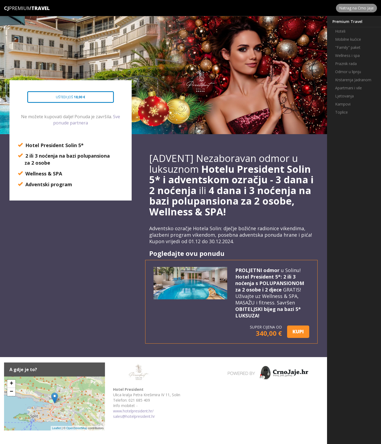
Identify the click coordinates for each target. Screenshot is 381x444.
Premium (17, 8)
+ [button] (11, 384)
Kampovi (343, 104)
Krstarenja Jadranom (353, 79)
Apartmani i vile (348, 87)
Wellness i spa (347, 55)
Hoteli (340, 31)
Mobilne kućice (348, 39)
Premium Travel (347, 21)
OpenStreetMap (76, 428)
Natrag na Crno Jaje (356, 8)
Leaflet (56, 428)
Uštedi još (65, 99)
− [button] (11, 392)
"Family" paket (347, 47)
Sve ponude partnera (86, 120)
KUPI (298, 331)
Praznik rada (346, 63)
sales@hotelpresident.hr (134, 416)
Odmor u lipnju (348, 71)
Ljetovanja (344, 96)
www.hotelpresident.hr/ (133, 411)
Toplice (341, 112)
